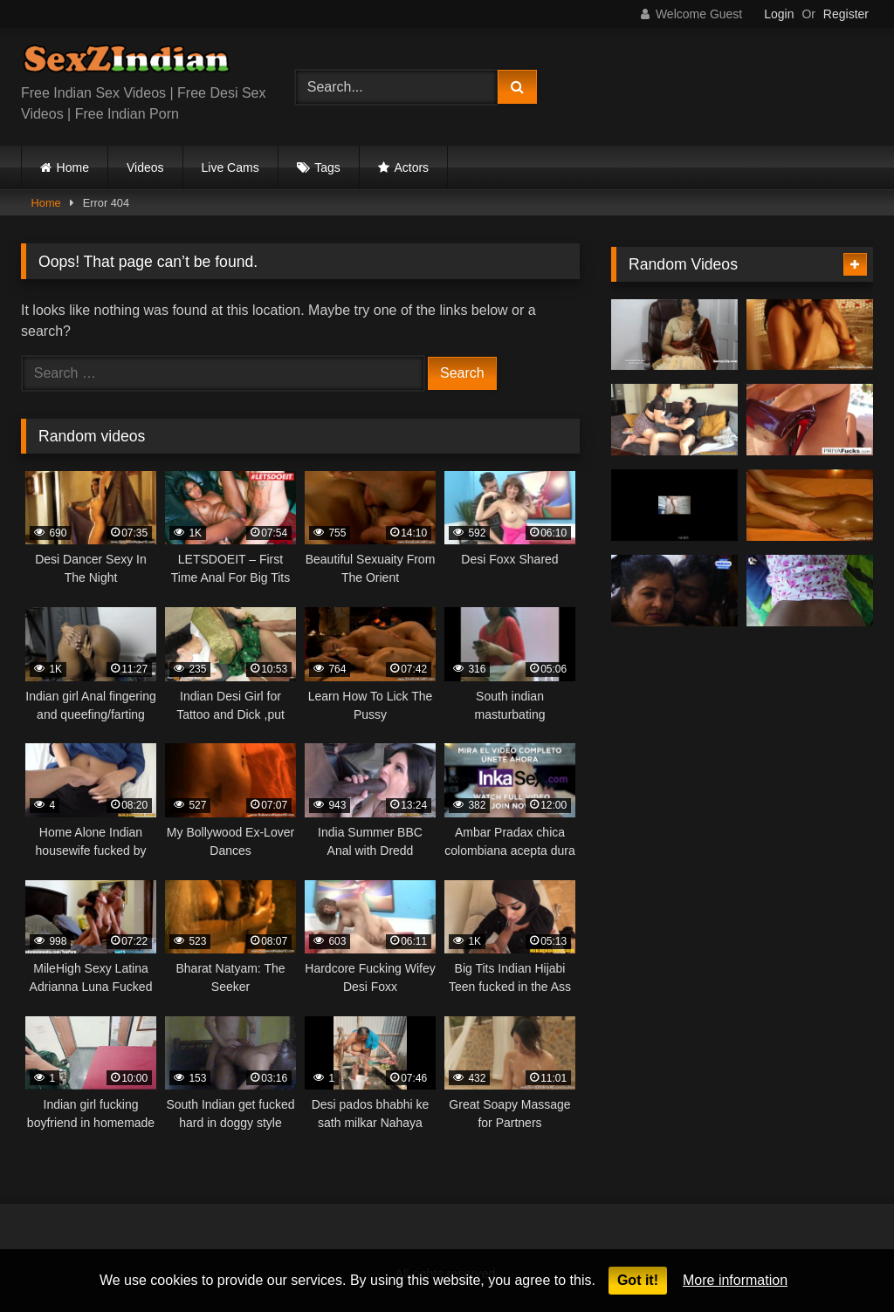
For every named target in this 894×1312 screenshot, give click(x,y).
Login (779, 14)
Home (73, 167)
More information (735, 1280)
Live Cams (230, 167)
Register (846, 14)
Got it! (637, 1280)
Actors (411, 167)
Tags (327, 167)
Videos (145, 167)
